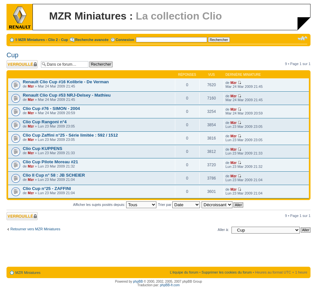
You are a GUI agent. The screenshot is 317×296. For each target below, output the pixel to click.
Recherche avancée (92, 40)
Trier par (179, 205)
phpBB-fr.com (170, 285)
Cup (64, 40)
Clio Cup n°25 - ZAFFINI (47, 188)
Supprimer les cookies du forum (227, 272)
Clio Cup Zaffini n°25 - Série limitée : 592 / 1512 (70, 135)
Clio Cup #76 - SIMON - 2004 (51, 108)
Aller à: (223, 230)
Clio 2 (53, 40)
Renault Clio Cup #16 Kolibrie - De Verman (66, 81)
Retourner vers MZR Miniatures (35, 229)
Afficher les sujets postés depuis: (114, 205)
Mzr (31, 86)
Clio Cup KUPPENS (42, 148)
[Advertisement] (158, 251)
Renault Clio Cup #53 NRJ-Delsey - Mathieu (67, 95)
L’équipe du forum (184, 272)
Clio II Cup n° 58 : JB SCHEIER (54, 175)
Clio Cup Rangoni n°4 (45, 121)
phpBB (138, 281)
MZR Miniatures (31, 40)
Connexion (125, 40)
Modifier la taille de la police (302, 38)
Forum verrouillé (22, 64)
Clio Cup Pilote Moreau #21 (50, 161)
